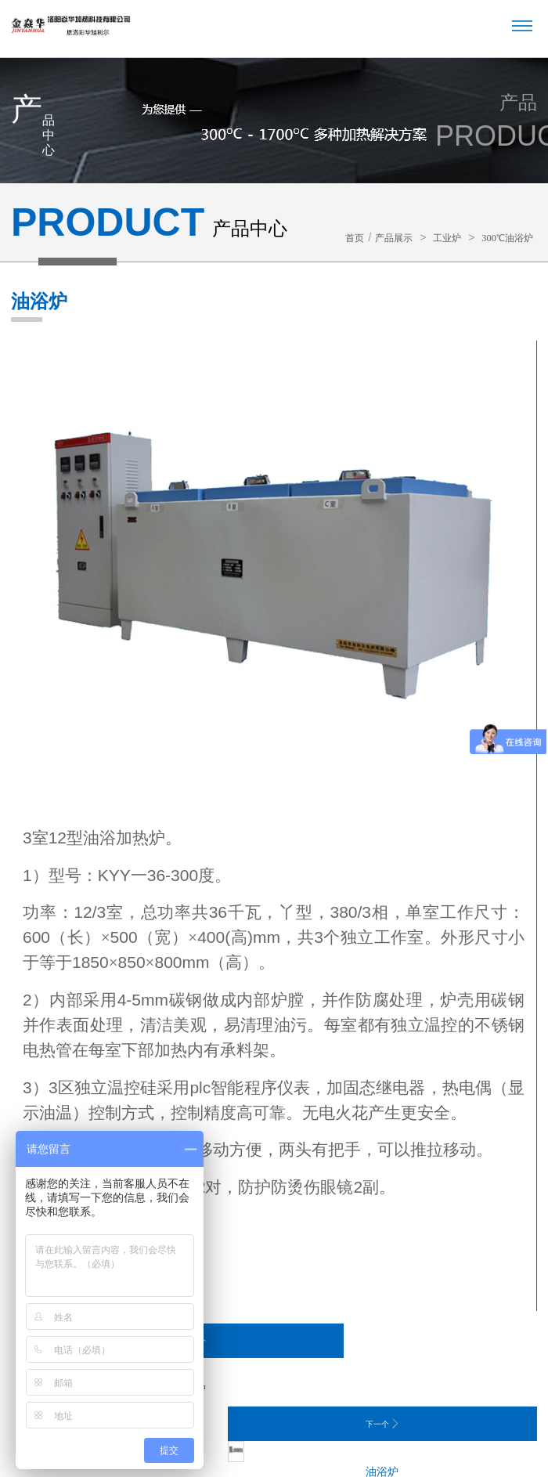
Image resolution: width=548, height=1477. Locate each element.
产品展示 (378, 238)
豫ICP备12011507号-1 (408, 1428)
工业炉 (436, 238)
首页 (334, 238)
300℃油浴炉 (503, 238)
